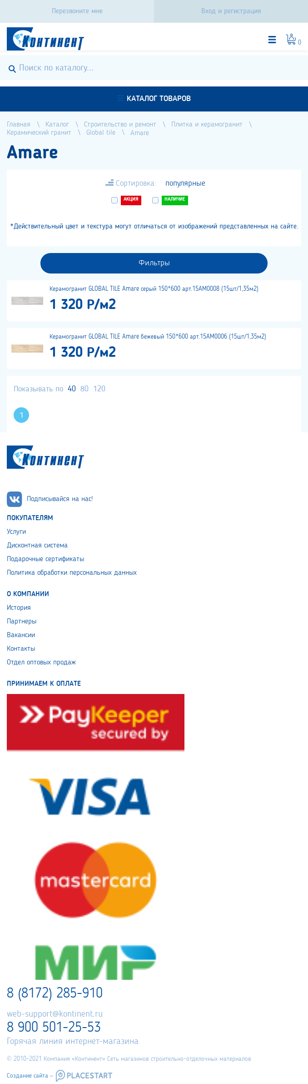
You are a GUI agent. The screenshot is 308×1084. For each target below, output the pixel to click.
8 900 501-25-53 (54, 1028)
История (19, 608)
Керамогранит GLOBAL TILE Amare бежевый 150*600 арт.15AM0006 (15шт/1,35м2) (158, 337)
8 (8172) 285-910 (55, 994)
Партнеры (21, 621)
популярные (185, 183)
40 (72, 389)
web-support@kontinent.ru (55, 1014)
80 (84, 389)
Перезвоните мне (77, 11)
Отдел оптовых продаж (41, 662)
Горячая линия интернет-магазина (73, 1041)
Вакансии (21, 635)
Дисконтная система (37, 545)
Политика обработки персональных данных (72, 573)
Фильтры (154, 263)
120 (99, 389)
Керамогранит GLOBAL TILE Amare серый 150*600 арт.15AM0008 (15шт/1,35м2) (154, 289)
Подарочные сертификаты (45, 559)
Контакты (21, 649)
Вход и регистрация (231, 11)
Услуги (16, 532)
